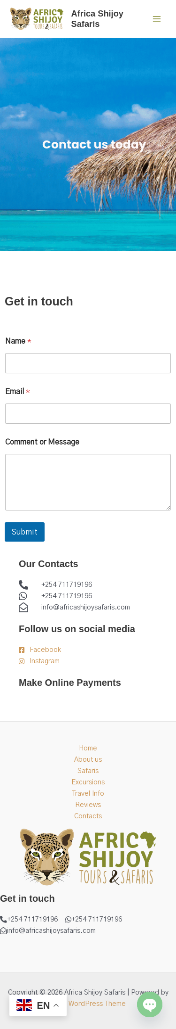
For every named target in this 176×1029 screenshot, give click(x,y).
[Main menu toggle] (157, 19)
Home (88, 748)
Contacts (88, 816)
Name (18, 341)
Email (17, 391)
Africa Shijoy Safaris (97, 18)
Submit (25, 532)
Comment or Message (42, 442)
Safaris (88, 770)
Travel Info (88, 793)
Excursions (88, 782)
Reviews (88, 804)
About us (88, 759)
